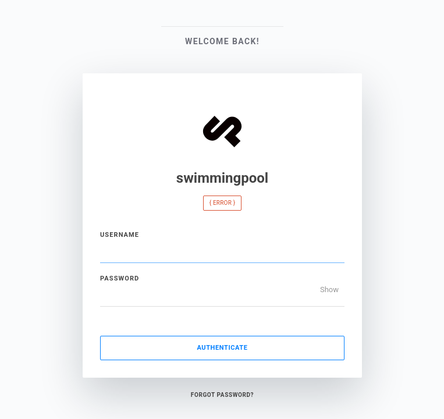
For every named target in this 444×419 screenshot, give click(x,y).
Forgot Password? (221, 395)
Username (119, 235)
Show (328, 289)
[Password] (222, 295)
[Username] (222, 251)
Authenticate (222, 347)
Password (119, 278)
